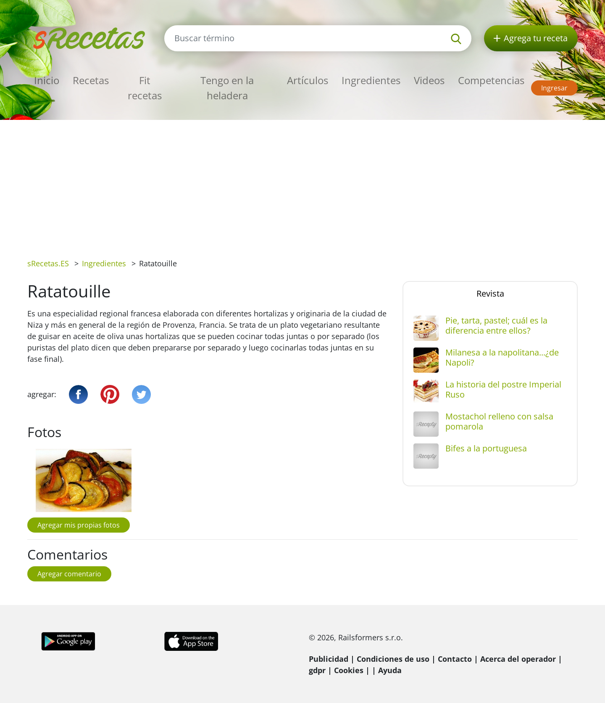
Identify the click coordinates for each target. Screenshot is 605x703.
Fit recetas (145, 87)
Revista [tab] (490, 293)
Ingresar (554, 88)
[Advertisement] (302, 183)
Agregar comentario (69, 573)
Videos (429, 80)
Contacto (455, 659)
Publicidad (328, 659)
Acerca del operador (518, 659)
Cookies (348, 670)
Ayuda (390, 670)
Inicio (46, 80)
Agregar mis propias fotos (78, 525)
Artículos (307, 80)
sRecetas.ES (48, 263)
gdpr (317, 670)
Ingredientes (371, 80)
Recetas (91, 80)
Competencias (491, 80)
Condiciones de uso (393, 659)
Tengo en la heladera (227, 87)
